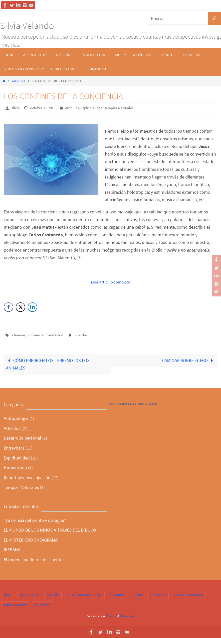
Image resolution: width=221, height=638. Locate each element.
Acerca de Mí (29, 594)
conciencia (36, 334)
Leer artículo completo (110, 281)
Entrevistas (14, 448)
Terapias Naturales (125, 107)
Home (8, 594)
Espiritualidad (96, 107)
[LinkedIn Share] (32, 307)
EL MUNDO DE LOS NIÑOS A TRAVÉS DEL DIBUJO (50, 530)
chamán (19, 334)
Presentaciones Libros (84, 594)
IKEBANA (12, 549)
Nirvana (110, 616)
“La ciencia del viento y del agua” (35, 520)
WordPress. (127, 616)
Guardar (84, 334)
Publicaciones (15, 605)
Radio (138, 594)
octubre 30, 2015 (44, 107)
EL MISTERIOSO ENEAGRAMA (31, 539)
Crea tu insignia (147, 403)
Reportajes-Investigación (27, 477)
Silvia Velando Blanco (123, 403)
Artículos (18, 81)
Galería (53, 594)
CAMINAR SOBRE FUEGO (188, 360)
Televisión (158, 594)
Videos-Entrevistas (188, 594)
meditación (56, 334)
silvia (15, 107)
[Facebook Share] (8, 307)
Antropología (16, 418)
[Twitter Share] (20, 307)
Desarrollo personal (22, 438)
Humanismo (15, 467)
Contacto (42, 605)
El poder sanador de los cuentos (34, 559)
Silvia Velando (27, 25)
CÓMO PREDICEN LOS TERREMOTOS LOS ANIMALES (48, 363)
